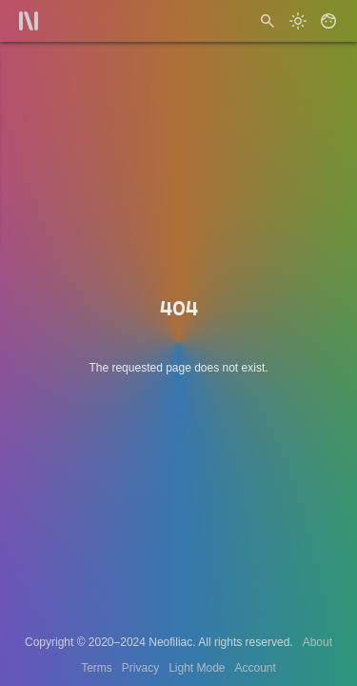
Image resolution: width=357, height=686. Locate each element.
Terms (96, 668)
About (317, 642)
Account (255, 668)
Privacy (140, 668)
